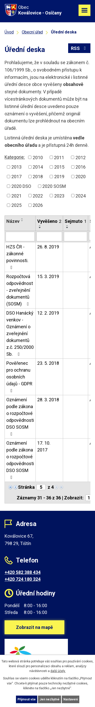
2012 (80, 157)
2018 (38, 176)
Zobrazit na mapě (34, 627)
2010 (38, 157)
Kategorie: (15, 157)
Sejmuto (75, 221)
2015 (59, 167)
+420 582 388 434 (23, 572)
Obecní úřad (32, 32)
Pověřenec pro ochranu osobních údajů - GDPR (19, 376)
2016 (80, 167)
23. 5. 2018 (48, 363)
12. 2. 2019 (48, 313)
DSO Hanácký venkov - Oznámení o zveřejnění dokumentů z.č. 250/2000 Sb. (20, 333)
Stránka (26, 487)
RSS (79, 48)
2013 (16, 167)
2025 (16, 205)
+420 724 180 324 (23, 579)
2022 (38, 195)
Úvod (9, 32)
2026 (38, 205)
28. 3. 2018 (48, 399)
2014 (38, 167)
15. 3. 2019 (48, 276)
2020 (80, 176)
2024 (80, 195)
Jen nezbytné (50, 699)
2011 (59, 157)
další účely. (58, 671)
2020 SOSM (54, 186)
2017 (16, 176)
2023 (59, 195)
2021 (16, 195)
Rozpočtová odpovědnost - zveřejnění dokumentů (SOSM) (19, 290)
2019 (59, 176)
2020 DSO (21, 186)
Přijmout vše (26, 699)
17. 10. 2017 (43, 446)
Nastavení (70, 699)
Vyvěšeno (49, 221)
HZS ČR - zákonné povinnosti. (17, 257)
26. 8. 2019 (48, 246)
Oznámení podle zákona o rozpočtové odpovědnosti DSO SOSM (20, 416)
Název (13, 221)
